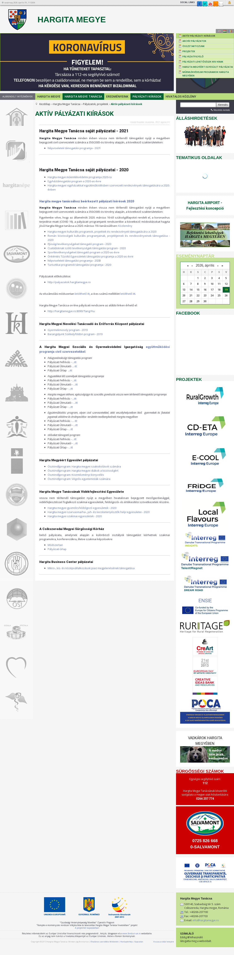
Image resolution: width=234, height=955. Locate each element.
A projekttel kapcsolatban (87, 927)
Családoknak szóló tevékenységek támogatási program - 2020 (87, 248)
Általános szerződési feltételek (104, 941)
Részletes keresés (220, 109)
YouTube (210, 4)
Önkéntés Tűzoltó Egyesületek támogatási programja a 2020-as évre (90, 256)
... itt (74, 366)
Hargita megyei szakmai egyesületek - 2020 (75, 516)
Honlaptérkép (126, 941)
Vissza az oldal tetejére (163, 941)
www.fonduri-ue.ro (131, 933)
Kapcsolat (221, 4)
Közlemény (125, 226)
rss (215, 4)
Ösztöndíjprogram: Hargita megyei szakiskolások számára (84, 466)
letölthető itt (82, 294)
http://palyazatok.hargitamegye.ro (69, 282)
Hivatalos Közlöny (181, 96)
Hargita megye (48, 96)
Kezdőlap (44, 104)
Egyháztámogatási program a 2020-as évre (74, 181)
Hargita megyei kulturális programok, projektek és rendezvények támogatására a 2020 (102, 231)
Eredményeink (117, 96)
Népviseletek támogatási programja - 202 (73, 148)
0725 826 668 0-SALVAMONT (205, 843)
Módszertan (55, 545)
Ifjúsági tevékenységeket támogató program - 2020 (79, 244)
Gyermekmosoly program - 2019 (68, 330)
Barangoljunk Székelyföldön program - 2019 (75, 334)
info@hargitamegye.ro (206, 920)
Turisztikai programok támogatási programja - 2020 (79, 265)
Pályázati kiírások (147, 96)
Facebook (199, 4)
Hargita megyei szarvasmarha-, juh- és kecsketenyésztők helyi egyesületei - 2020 (99, 512)
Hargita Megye (56, 19)
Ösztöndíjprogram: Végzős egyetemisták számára (79, 479)
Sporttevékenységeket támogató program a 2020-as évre (83, 252)
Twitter (204, 4)
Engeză (219, 31)
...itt (74, 362)
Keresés (223, 104)
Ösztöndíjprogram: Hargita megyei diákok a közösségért (83, 470)
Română (230, 31)
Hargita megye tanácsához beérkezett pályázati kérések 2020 (86, 201)
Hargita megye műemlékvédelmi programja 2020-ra (80, 177)
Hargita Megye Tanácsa (83, 96)
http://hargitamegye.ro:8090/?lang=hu (71, 311)
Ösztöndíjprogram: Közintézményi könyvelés (76, 475)
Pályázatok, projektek (95, 104)
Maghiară (225, 31)
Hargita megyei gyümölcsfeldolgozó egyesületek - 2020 (82, 508)
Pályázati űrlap (57, 549)
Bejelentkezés (230, 2)
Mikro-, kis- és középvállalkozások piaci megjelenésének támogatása (91, 568)
